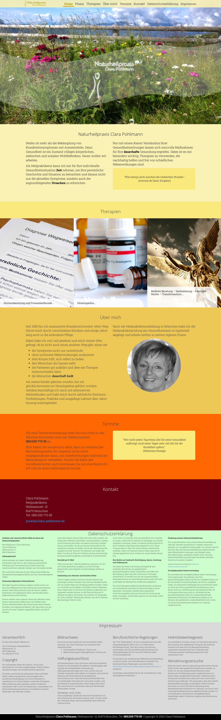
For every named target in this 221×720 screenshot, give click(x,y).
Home (68, 4)
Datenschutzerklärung (162, 4)
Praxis (79, 4)
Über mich (110, 4)
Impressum (188, 4)
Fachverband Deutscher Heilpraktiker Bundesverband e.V (137, 666)
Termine (125, 4)
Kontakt (139, 4)
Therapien (93, 4)
